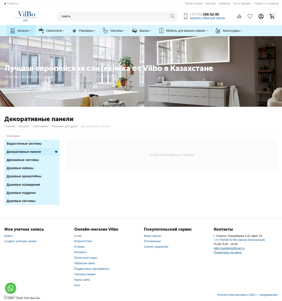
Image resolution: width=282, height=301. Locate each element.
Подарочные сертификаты (91, 268)
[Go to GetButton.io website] (11, 296)
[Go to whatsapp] (10, 288)
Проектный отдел (85, 257)
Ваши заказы (152, 235)
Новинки (224, 3)
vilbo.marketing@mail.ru (229, 248)
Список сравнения (156, 246)
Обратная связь (84, 263)
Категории (13, 135)
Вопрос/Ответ (83, 241)
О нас (78, 235)
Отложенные (152, 241)
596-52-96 (204, 14)
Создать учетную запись (20, 241)
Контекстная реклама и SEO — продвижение (247, 294)
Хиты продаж (242, 3)
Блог (77, 285)
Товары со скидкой (266, 3)
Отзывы (79, 246)
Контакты (80, 252)
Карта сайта (82, 279)
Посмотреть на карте (228, 252)
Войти (8, 235)
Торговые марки (85, 274)
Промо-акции (193, 3)
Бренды (211, 3)
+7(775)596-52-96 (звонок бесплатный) (239, 239)
